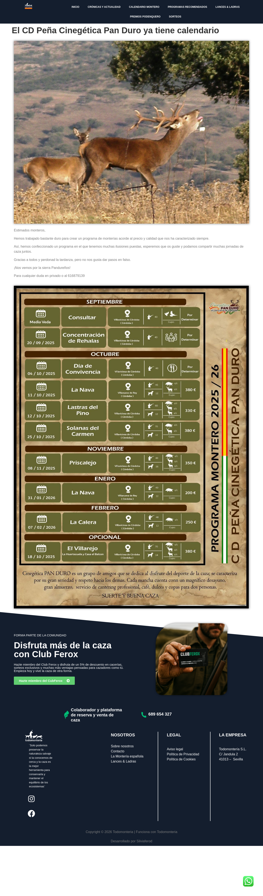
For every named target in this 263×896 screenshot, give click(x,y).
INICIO (75, 6)
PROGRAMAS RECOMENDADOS (187, 6)
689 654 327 (160, 714)
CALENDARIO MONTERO (144, 6)
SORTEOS (175, 16)
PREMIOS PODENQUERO (145, 16)
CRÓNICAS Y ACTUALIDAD (104, 6)
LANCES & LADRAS (228, 6)
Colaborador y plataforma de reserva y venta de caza (96, 715)
